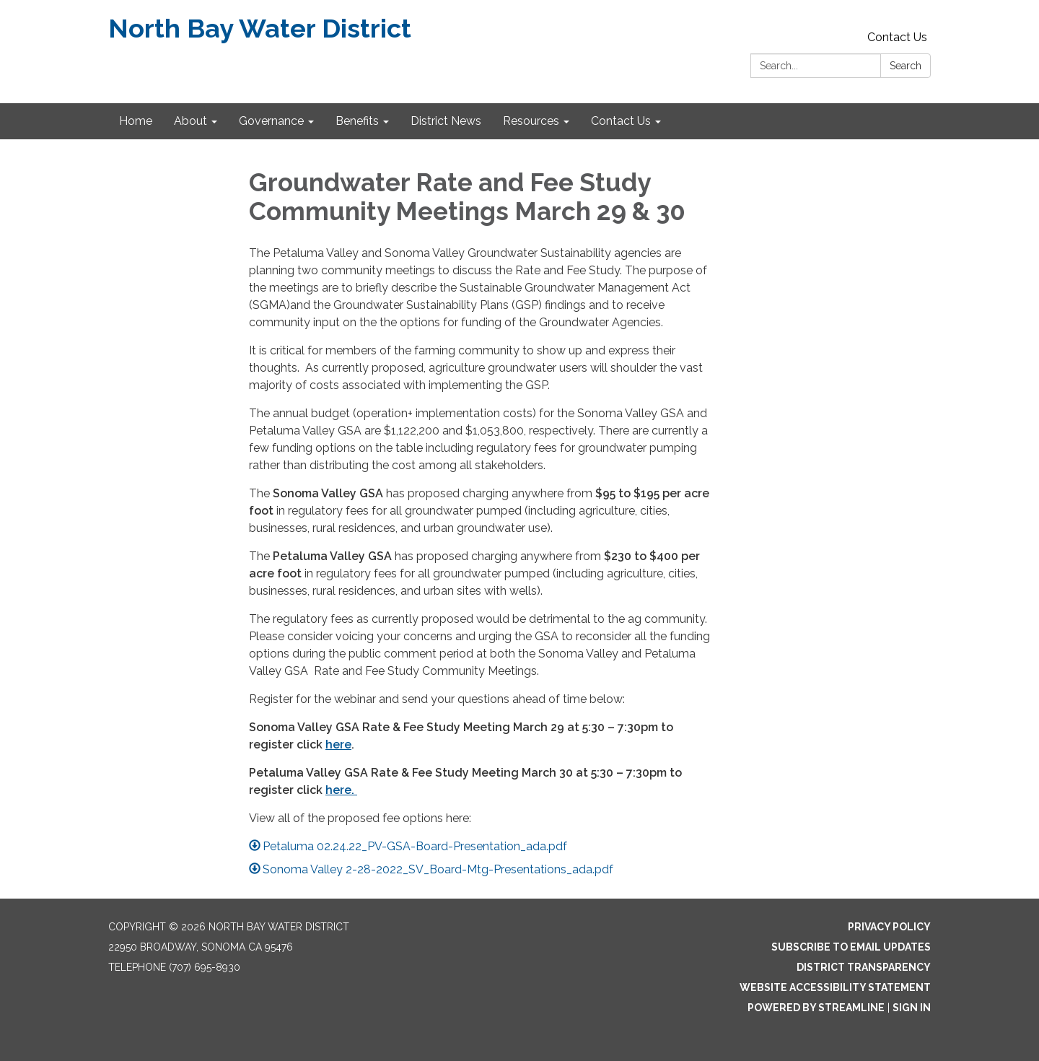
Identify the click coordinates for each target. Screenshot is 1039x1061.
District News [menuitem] (446, 121)
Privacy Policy (889, 927)
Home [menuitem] (135, 121)
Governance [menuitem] (271, 121)
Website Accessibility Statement (835, 987)
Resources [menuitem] (531, 121)
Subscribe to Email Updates (851, 947)
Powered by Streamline (816, 1007)
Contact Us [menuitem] (621, 121)
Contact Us (897, 37)
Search (905, 65)
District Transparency (864, 967)
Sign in (912, 1007)
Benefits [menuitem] (357, 121)
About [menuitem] (190, 121)
